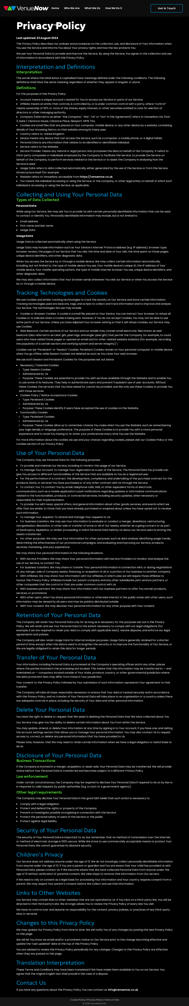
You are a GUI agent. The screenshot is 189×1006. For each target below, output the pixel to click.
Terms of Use (111, 999)
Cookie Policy (78, 999)
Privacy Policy (95, 999)
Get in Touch (163, 8)
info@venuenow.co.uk (123, 990)
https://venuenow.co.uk (96, 177)
